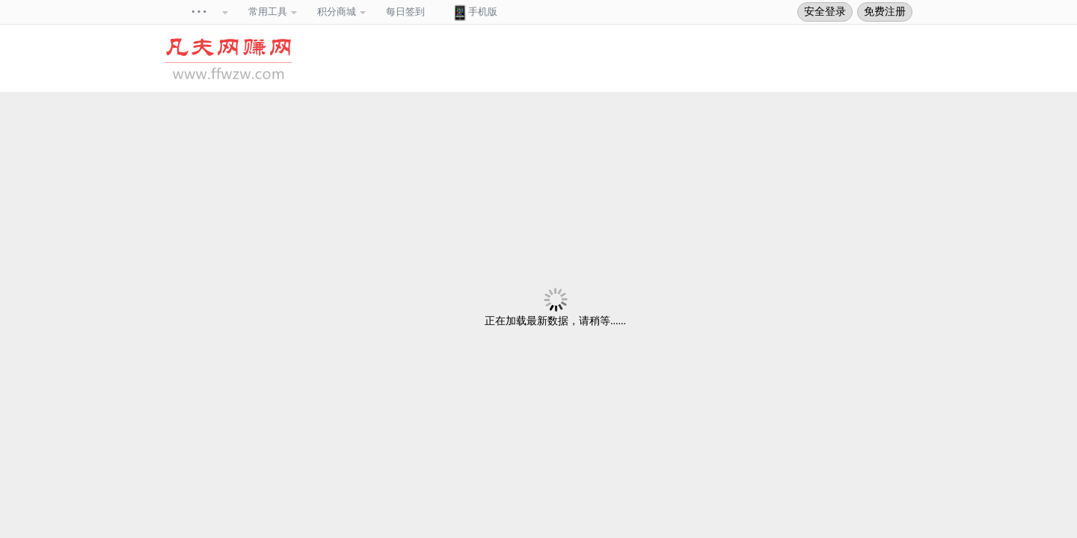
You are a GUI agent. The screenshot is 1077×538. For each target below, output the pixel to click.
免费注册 (885, 11)
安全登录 (825, 11)
